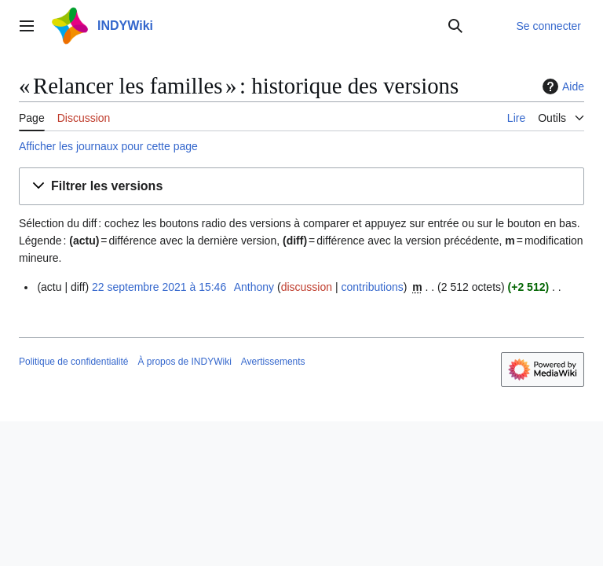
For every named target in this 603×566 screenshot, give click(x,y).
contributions (372, 287)
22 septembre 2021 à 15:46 (159, 287)
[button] (301, 186)
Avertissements (273, 361)
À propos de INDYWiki (184, 361)
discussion (306, 287)
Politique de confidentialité (73, 361)
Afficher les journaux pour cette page (108, 146)
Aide (561, 86)
